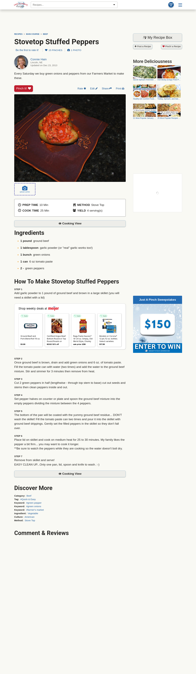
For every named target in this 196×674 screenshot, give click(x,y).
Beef (28, 495)
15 (53, 50)
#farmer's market (35, 510)
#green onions (33, 506)
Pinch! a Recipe (171, 46)
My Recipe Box (157, 37)
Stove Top (30, 520)
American (29, 517)
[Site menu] (180, 5)
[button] (70, 223)
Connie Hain (38, 59)
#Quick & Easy (28, 499)
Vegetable (33, 513)
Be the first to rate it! (27, 50)
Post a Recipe (142, 46)
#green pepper (33, 502)
